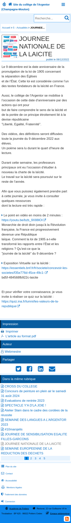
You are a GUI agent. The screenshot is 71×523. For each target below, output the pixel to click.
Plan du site (8, 466)
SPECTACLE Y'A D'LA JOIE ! (25, 405)
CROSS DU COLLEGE (21, 386)
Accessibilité (8, 480)
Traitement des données (13, 494)
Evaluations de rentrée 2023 (24, 400)
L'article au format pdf (20, 336)
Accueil (6, 27)
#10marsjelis (14, 429)
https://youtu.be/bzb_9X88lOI (22, 220)
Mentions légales (11, 487)
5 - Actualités (20, 27)
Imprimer (12, 331)
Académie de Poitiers (19, 508)
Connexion (7, 501)
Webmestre (13, 351)
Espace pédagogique (60, 513)
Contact (6, 473)
